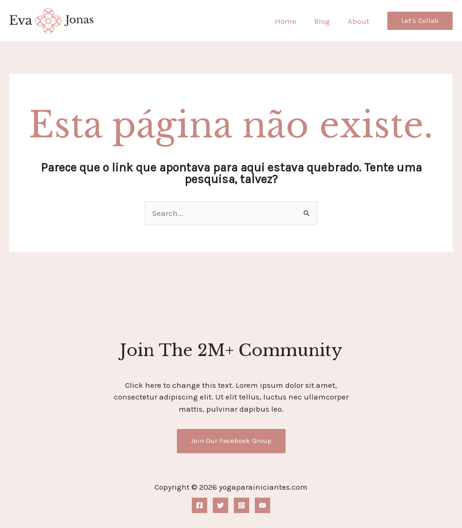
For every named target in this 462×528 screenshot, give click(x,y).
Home (290, 21)
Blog (325, 21)
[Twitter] (220, 505)
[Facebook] (199, 505)
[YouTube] (262, 505)
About (359, 21)
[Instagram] (241, 505)
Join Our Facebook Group (231, 440)
